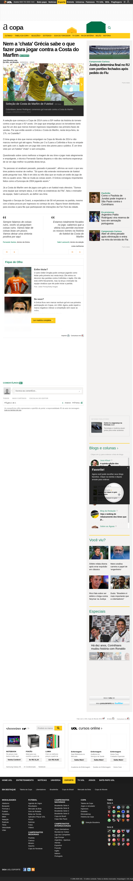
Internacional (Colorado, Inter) (128, 816)
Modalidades (9, 800)
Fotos (30, 825)
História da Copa (87, 817)
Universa (80, 2)
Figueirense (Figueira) (128, 811)
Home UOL (7, 780)
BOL (107, 2)
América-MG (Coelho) (114, 831)
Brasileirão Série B (62, 808)
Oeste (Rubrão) (118, 840)
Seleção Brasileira (93, 822)
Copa (16, 27)
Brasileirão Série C (62, 811)
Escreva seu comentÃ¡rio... (48, 391)
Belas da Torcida (34, 814)
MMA (4, 817)
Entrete (70, 2)
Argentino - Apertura (62, 840)
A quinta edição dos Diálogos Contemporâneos (112, 464)
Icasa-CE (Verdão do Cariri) (128, 835)
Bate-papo (42, 2)
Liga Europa (59, 837)
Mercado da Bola (84, 790)
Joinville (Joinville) (109, 840)
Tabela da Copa (22, 36)
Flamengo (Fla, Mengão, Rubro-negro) (109, 816)
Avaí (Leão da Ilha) (128, 831)
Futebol (5, 811)
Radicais (5, 822)
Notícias (52, 2)
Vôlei (4, 830)
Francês (58, 848)
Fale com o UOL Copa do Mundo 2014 (89, 719)
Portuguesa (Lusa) (109, 844)
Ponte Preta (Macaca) (128, 840)
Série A (110, 803)
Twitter (29, 869)
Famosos (90, 2)
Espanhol (58, 845)
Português (58, 856)
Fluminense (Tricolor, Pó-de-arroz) (114, 816)
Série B (110, 827)
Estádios (47, 36)
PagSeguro (116, 2)
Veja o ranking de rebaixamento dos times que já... (113, 517)
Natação (5, 819)
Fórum (30, 819)
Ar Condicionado (30, 767)
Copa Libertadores (62, 829)
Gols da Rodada (34, 811)
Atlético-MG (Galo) (109, 807)
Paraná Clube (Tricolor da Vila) (123, 840)
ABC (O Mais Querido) (109, 831)
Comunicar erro (76, 335)
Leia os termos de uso (12, 410)
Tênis (4, 825)
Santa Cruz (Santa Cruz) (118, 844)
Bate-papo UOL (107, 780)
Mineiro (31, 843)
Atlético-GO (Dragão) (123, 831)
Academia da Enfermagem (80, 767)
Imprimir (64, 335)
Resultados (32, 806)
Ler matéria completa (43, 320)
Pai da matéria (87, 36)
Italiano (57, 853)
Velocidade (6, 827)
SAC (33, 2)
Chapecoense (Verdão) (128, 807)
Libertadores (41, 790)
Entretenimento (25, 780)
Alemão (57, 843)
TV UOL (100, 2)
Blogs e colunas (102, 448)
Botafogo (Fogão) (123, 807)
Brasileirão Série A (62, 805)
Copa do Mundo (101, 790)
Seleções (36, 36)
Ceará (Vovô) (118, 835)
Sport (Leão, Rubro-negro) (123, 820)
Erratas (109, 719)
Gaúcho (31, 846)
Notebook (41, 767)
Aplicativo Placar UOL (36, 817)
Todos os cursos (121, 729)
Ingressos (84, 809)
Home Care (117, 767)
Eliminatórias (86, 814)
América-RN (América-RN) (118, 831)
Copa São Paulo (61, 819)
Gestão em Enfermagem (102, 767)
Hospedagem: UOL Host (125, 879)
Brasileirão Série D (62, 814)
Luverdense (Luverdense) (123, 835)
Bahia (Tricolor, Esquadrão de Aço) (118, 807)
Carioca (31, 841)
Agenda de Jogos (35, 803)
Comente (25, 56)
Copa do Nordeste (35, 849)
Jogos (92, 780)
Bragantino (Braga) (114, 835)
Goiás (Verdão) (118, 816)
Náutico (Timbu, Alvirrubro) (114, 840)
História (107, 36)
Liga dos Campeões (62, 835)
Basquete (5, 806)
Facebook (25, 869)
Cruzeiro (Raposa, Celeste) (123, 811)
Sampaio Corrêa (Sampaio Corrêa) (114, 844)
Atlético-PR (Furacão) (114, 807)
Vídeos (31, 827)
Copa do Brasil (68, 790)
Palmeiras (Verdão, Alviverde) (109, 820)
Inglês (57, 851)
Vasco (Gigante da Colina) (123, 844)
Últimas (9, 36)
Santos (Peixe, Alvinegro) (114, 820)
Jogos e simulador (88, 806)
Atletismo (5, 803)
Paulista (31, 838)
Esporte (61, 2)
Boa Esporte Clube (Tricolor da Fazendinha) (109, 835)
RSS (33, 869)
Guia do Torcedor (62, 36)
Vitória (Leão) (128, 820)
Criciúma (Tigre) (118, 811)
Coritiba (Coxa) (114, 811)
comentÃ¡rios (11, 383)
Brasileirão (54, 790)
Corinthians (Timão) (109, 811)
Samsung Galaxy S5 (13, 767)
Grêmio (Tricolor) (123, 816)
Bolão (98, 36)
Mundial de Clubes (62, 832)
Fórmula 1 (6, 809)
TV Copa (75, 36)
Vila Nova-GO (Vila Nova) (128, 844)
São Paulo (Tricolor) (118, 820)
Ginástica (5, 814)
